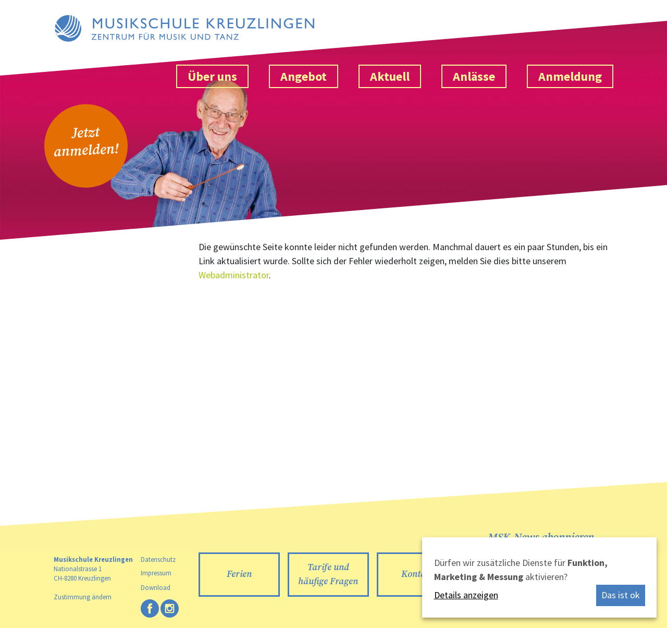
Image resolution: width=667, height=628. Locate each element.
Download (155, 587)
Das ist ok (620, 595)
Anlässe (474, 76)
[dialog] (539, 577)
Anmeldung (570, 76)
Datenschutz (158, 559)
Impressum (156, 573)
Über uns (212, 76)
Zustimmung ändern (83, 597)
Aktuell (390, 76)
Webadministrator (234, 275)
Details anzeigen (466, 595)
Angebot (303, 76)
